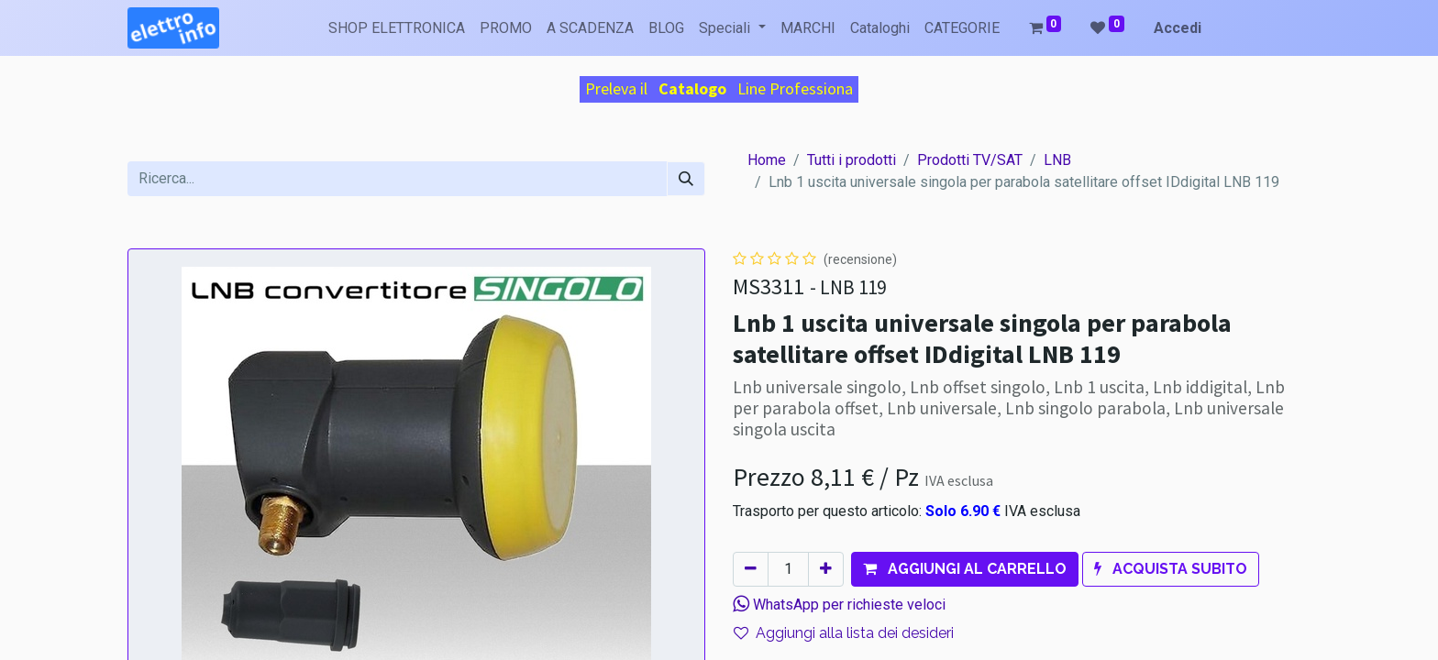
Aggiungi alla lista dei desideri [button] (844, 633)
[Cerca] (686, 178)
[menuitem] (396, 28)
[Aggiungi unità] (826, 569)
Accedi (1177, 28)
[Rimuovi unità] (751, 569)
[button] (964, 569)
